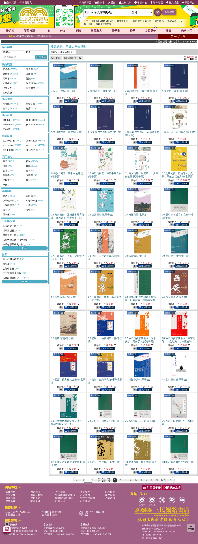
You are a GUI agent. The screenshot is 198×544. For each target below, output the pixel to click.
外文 (63, 30)
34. (104, 421)
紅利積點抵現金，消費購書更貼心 (31, 36)
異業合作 (10, 501)
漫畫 (168, 30)
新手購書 (110, 495)
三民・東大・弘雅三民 (17, 511)
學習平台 (188, 2)
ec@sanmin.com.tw (26, 534)
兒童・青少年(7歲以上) (91, 511)
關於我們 (10, 492)
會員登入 (25, 2)
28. (178, 341)
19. (136, 256)
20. (175, 256)
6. (105, 132)
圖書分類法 (36, 495)
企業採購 (10, 2)
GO (157, 12)
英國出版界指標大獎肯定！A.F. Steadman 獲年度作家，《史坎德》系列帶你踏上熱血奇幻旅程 (185, 41)
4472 (163, 480)
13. (67, 217)
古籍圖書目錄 (12, 514)
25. (62, 338)
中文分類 (10, 495)
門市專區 (35, 492)
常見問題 (85, 495)
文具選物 (150, 30)
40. (178, 462)
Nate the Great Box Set (102, 21)
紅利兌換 (125, 2)
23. (141, 300)
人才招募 (60, 492)
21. (63, 297)
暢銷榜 (10, 30)
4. (175, 91)
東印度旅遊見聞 (103, 24)
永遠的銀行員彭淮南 (141, 21)
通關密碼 (10, 498)
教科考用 (186, 30)
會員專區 (85, 2)
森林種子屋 (122, 21)
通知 (112, 2)
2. (102, 91)
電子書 (116, 30)
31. (137, 379)
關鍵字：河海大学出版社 (63, 52)
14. (100, 214)
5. (66, 132)
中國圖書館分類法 (65, 495)
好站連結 (85, 501)
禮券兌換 (85, 492)
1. (63, 91)
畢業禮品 (83, 514)
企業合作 (110, 498)
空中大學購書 (87, 498)
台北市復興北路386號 (16, 528)
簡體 (78, 30)
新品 (29, 30)
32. (174, 379)
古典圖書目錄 (49, 514)
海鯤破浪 (172, 21)
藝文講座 (172, 2)
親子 (132, 30)
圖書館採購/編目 (64, 498)
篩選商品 (41, 57)
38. (104, 462)
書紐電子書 (58, 65)
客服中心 (140, 2)
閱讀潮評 (35, 501)
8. (178, 132)
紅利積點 (110, 492)
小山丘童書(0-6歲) (52, 511)
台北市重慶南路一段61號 (93, 528)
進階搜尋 (169, 12)
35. (140, 421)
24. (174, 297)
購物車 (100, 2)
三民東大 (96, 30)
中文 (47, 30)
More (24, 248)
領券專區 (156, 2)
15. (136, 214)
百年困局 (159, 21)
